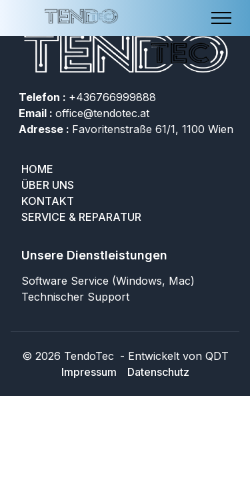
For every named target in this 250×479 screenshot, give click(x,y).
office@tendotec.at (84, 113)
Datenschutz (158, 372)
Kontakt (47, 201)
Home (37, 169)
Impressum (89, 372)
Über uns (47, 185)
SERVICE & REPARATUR (81, 217)
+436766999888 (87, 97)
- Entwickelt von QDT (173, 356)
